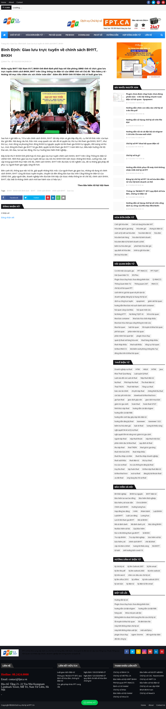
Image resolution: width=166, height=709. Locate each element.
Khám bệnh (145, 511)
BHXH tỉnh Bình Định (21, 191)
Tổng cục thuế (147, 387)
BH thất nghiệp (120, 494)
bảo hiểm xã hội (154, 537)
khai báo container (122, 318)
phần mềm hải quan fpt (124, 336)
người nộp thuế (120, 439)
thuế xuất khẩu (136, 344)
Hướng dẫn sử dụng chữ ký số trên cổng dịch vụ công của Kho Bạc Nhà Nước (145, 204)
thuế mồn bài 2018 (122, 452)
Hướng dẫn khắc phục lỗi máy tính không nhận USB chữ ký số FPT (145, 168)
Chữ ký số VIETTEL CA (122, 675)
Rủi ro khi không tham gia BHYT (127, 533)
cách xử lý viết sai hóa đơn (125, 233)
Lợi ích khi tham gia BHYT (124, 520)
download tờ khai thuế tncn (144, 395)
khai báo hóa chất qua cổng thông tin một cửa (133, 323)
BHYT (33, 191)
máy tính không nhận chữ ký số (127, 626)
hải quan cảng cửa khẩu (124, 310)
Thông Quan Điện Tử (123, 284)
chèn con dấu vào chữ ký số (139, 575)
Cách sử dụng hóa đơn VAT (142, 224)
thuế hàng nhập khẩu (149, 340)
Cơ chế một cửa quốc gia (124, 271)
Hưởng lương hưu (138, 507)
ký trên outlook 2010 (150, 579)
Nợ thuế (118, 382)
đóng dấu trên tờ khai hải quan (127, 353)
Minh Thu (6, 61)
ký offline (135, 579)
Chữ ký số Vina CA (120, 696)
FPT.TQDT (154, 271)
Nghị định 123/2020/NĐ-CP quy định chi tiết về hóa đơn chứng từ (95, 678)
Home (3, 2)
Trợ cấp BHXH (120, 537)
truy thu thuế (120, 469)
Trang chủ (5, 43)
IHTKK (153, 369)
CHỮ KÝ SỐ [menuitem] (15, 35)
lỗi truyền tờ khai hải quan (152, 327)
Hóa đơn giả (141, 228)
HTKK (138, 369)
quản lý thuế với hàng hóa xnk (126, 340)
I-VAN (135, 511)
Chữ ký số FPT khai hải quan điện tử (142, 143)
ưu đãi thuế (119, 478)
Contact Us (160, 705)
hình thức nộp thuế (122, 408)
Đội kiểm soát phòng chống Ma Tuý (144, 349)
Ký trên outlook (154, 571)
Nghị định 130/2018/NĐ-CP (95, 672)
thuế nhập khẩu (121, 344)
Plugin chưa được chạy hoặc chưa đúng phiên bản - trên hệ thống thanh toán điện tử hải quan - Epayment (144, 97)
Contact (20, 2)
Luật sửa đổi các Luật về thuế (126, 378)
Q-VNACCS (157, 279)
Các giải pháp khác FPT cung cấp (69, 685)
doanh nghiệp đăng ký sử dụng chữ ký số (131, 297)
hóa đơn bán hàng (122, 237)
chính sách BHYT (58, 191)
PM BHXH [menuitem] (70, 35)
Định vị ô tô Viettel (120, 686)
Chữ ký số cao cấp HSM (149, 686)
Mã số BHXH (142, 520)
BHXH (9, 191)
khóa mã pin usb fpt (133, 613)
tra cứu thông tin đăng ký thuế (141, 465)
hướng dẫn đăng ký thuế (124, 421)
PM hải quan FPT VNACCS (123, 682)
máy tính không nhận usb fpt (126, 630)
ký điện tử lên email (145, 584)
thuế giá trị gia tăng (147, 447)
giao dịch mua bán (152, 400)
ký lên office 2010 (121, 579)
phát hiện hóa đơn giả (142, 246)
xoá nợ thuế (135, 473)
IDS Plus (135, 275)
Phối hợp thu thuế (131, 382)
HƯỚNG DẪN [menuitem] (112, 35)
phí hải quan (119, 331)
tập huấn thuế (133, 469)
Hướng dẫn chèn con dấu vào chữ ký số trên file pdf (144, 109)
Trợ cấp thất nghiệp (137, 537)
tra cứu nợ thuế (120, 465)
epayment (140, 301)
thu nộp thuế (120, 447)
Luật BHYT (119, 515)
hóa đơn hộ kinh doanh (141, 237)
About (11, 2)
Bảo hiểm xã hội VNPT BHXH (125, 679)
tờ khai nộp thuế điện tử (151, 469)
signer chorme (137, 634)
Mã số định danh (121, 524)
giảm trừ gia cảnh (121, 404)
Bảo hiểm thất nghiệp (147, 498)
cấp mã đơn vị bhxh (122, 546)
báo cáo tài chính (121, 391)
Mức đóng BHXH (154, 524)
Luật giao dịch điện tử (66, 672)
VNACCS (154, 284)
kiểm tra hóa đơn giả (123, 246)
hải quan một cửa (143, 310)
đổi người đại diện (153, 634)
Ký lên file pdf (120, 571)
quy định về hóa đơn (122, 250)
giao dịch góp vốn (135, 400)
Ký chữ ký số (119, 566)
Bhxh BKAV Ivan (146, 689)
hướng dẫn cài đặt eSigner (143, 408)
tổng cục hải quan (152, 344)
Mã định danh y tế (138, 524)
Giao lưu (13, 43)
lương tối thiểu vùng (154, 426)
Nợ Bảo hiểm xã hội (122, 528)
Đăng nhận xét (7, 217)
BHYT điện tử (151, 494)
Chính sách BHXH (44, 191)
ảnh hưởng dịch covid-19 (133, 550)
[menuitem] (4, 34)
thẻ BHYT (156, 546)
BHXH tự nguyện (136, 494)
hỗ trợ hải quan (153, 314)
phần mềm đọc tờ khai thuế (125, 443)
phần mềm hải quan (136, 331)
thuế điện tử (134, 460)
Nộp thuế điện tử (147, 378)
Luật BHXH (157, 511)
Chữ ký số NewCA (147, 693)
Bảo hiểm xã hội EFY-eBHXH (151, 672)
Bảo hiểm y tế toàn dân (124, 502)
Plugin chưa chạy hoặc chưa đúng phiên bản (132, 279)
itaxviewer (141, 421)
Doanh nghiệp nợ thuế (123, 369)
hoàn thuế (136, 404)
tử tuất (117, 550)
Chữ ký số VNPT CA (148, 679)
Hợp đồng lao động (122, 511)
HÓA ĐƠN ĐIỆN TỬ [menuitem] (34, 35)
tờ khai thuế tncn (121, 473)
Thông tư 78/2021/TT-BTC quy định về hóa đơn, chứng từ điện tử (145, 192)
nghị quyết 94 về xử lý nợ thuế (126, 430)
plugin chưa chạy (143, 336)
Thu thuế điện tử (147, 382)
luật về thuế (138, 426)
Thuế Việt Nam (133, 387)
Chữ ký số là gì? (133, 155)
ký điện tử (130, 584)
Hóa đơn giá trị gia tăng (124, 228)
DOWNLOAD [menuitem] (84, 35)
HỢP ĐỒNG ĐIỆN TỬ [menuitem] (132, 35)
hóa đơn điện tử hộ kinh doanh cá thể (129, 241)
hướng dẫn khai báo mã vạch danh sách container (134, 305)
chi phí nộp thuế (138, 391)
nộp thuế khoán (136, 439)
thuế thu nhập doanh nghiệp (147, 456)
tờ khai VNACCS (121, 349)
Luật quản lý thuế (141, 373)
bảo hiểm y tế (120, 541)
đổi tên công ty (120, 639)
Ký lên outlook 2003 (136, 571)
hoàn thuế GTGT (149, 404)
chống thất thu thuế (155, 391)
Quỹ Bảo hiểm (139, 528)
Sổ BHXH (146, 533)
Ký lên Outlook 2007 (135, 566)
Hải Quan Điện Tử (122, 275)
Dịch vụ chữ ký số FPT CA (24, 705)
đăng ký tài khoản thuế (152, 473)
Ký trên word (120, 575)
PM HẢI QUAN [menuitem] (55, 35)
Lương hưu (145, 515)
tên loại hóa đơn (121, 255)
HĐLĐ (145, 369)
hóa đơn (157, 233)
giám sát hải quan (155, 301)
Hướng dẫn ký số (121, 600)
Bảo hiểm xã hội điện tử (149, 682)
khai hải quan (120, 327)
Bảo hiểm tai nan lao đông (125, 498)
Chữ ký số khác (119, 689)
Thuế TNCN (119, 387)
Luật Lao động (131, 515)
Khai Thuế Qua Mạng (123, 373)
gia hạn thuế (119, 400)
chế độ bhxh (150, 541)
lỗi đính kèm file (144, 621)
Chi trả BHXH (141, 502)
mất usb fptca (146, 630)
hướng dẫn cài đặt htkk (123, 413)
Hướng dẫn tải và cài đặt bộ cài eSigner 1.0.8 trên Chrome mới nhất (144, 133)
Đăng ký (90, 702)
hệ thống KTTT (120, 314)
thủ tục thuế (147, 460)
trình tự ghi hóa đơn (141, 250)
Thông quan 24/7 (141, 284)
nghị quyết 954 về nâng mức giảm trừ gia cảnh (133, 434)
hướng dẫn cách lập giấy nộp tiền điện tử (131, 417)
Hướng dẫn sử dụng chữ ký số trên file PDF (144, 121)
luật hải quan (134, 327)
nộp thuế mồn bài (153, 439)
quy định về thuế (145, 443)
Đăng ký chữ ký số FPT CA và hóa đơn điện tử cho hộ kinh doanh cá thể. (145, 180)
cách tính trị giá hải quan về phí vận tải (130, 292)
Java (161, 369)
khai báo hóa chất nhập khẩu (144, 318)
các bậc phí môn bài (123, 395)
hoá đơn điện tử (145, 233)
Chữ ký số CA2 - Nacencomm (152, 675)
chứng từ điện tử (155, 228)
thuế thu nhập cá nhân (123, 456)
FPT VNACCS (142, 271)
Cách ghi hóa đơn (121, 224)
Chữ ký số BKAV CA (121, 672)
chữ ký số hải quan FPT (123, 288)
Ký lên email (151, 566)
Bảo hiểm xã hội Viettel (122, 693)
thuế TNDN (132, 447)
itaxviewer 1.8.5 (154, 421)
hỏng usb (118, 613)
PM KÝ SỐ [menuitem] (98, 35)
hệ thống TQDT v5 (136, 314)
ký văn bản (119, 584)
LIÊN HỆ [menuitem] (148, 35)
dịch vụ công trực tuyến (124, 301)
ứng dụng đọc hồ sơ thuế (136, 478)
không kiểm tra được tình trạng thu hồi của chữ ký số (135, 617)
